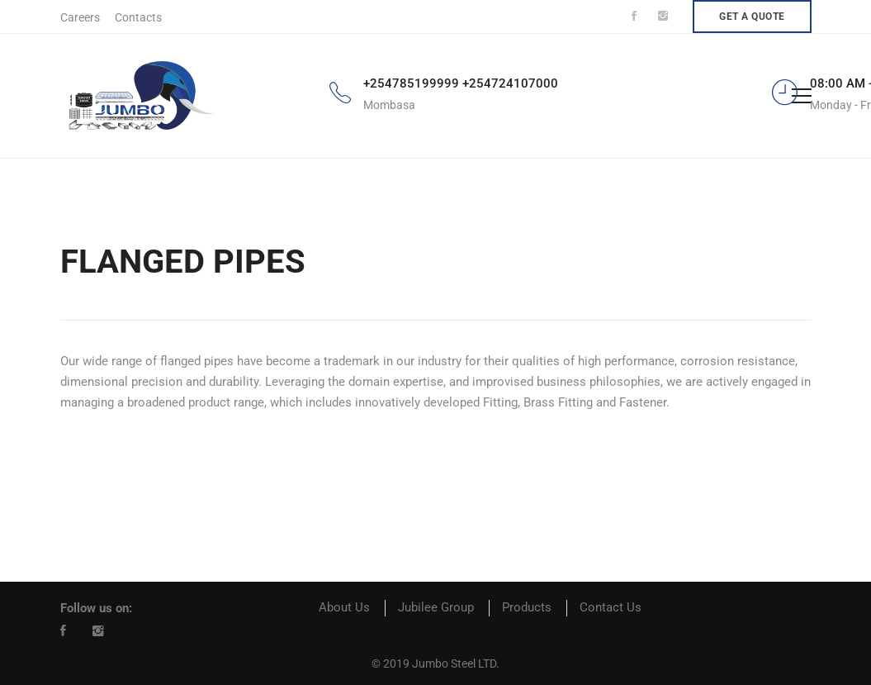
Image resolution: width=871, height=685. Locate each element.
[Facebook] (63, 630)
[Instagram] (98, 630)
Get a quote (752, 16)
